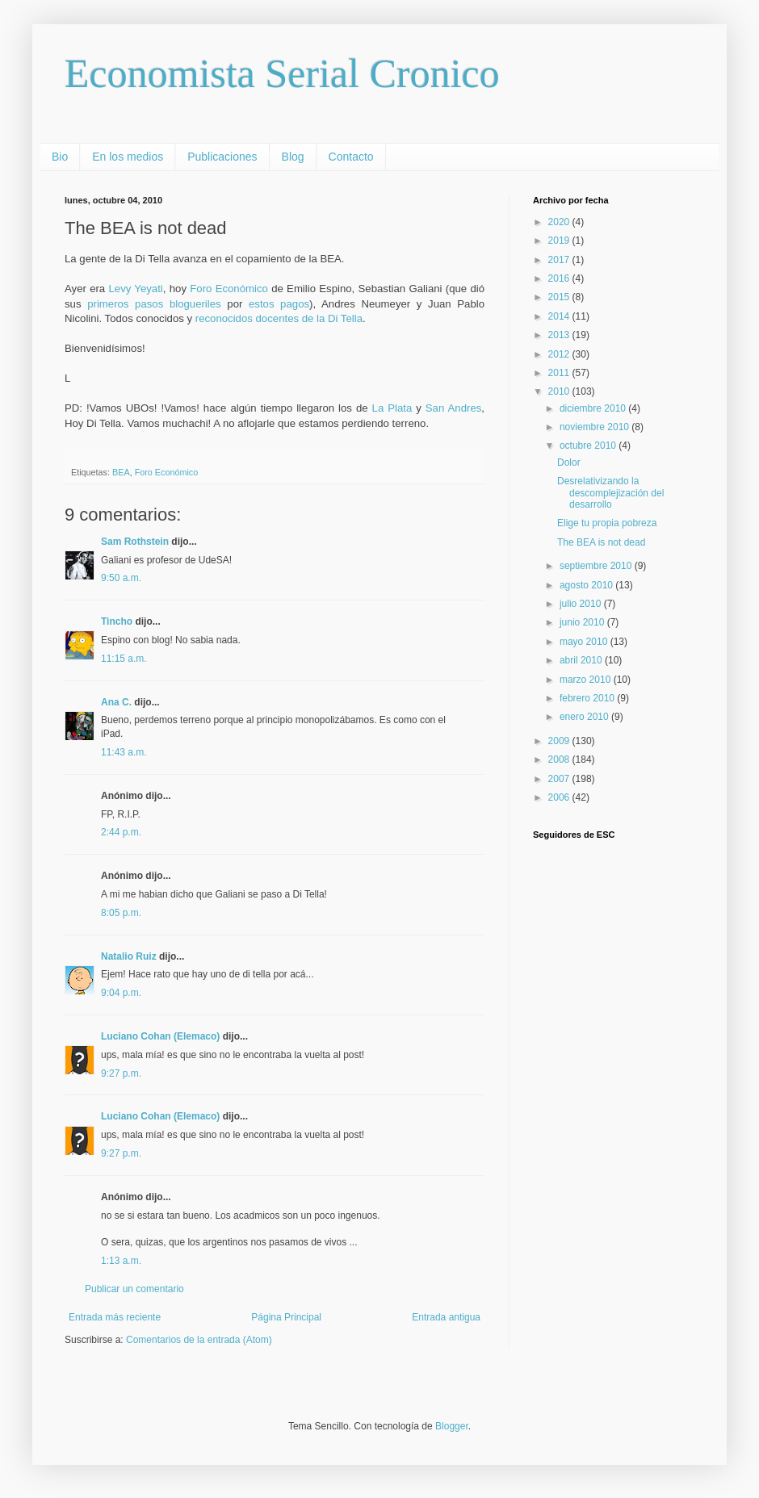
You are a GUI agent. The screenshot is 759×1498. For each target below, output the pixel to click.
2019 (560, 240)
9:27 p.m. (121, 1073)
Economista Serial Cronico (282, 73)
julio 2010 (582, 603)
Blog (293, 156)
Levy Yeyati (135, 288)
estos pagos (279, 304)
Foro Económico (229, 288)
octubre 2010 (589, 445)
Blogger (451, 1426)
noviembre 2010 (595, 427)
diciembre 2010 (594, 408)
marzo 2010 (587, 679)
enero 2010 (585, 716)
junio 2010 (583, 622)
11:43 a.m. (124, 752)
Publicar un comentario (134, 1289)
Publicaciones (222, 156)
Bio (60, 156)
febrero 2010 (588, 698)
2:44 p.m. (121, 832)
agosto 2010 (587, 585)
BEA (121, 472)
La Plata (392, 408)
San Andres (454, 408)
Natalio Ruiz (129, 956)
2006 (560, 797)
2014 (560, 316)
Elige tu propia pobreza (606, 523)
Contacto (351, 156)
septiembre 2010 (597, 565)
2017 (560, 260)
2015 (560, 297)
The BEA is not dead (601, 542)
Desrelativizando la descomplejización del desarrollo (610, 492)
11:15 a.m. (124, 658)
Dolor (569, 462)
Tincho (116, 621)
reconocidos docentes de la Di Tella (279, 318)
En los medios (127, 156)
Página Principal (286, 1317)
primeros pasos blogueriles (154, 304)
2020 (560, 222)
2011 (560, 373)
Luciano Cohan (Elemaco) (160, 1036)
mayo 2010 (585, 641)
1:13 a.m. (121, 1260)
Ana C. (116, 702)
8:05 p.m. (121, 912)
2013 (560, 335)
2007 (560, 779)
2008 (560, 759)
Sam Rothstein (135, 541)
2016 (560, 278)
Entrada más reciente (115, 1317)
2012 (560, 354)
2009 (560, 741)
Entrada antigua (446, 1317)
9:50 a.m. (121, 578)
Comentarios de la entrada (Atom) (199, 1339)
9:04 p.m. (121, 992)
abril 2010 (582, 660)
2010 (560, 391)
